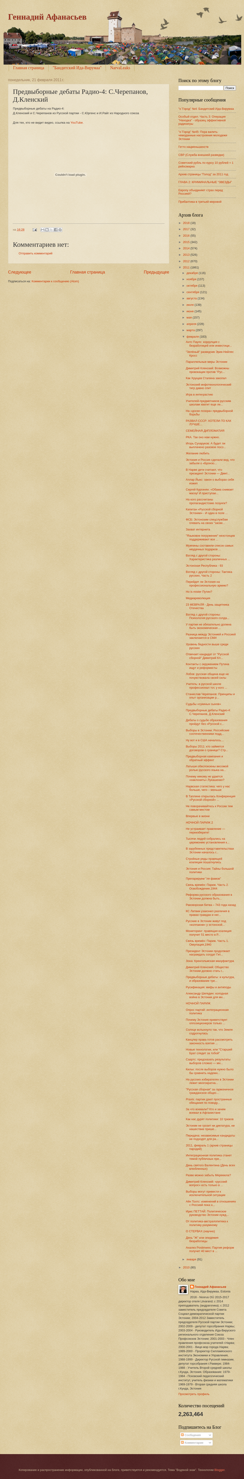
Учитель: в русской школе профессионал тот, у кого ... (206, 685)
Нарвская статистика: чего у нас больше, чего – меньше (208, 788)
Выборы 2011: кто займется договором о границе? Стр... (207, 748)
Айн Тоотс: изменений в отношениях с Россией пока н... (211, 1203)
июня (190, 311)
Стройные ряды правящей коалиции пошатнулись (204, 860)
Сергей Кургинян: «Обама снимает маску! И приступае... (210, 491)
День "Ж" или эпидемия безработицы (202, 1239)
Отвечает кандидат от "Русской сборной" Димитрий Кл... (207, 655)
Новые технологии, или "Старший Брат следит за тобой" (209, 1051)
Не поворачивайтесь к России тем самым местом (209, 807)
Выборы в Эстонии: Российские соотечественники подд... (207, 732)
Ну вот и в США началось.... (205, 740)
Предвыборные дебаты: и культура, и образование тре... (210, 978)
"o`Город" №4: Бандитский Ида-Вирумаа (206, 108)
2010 (186, 1267)
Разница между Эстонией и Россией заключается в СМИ (211, 636)
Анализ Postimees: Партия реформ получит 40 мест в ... (210, 1249)
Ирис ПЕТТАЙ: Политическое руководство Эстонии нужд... (207, 1213)
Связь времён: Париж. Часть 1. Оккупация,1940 (207, 942)
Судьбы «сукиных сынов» (203, 704)
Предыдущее (156, 272)
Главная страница (28, 67)
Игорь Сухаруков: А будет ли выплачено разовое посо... (206, 445)
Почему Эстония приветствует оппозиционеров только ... (206, 1021)
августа (192, 298)
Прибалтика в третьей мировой (199, 201)
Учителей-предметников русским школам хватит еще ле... (208, 402)
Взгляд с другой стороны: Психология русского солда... (207, 616)
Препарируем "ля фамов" (203, 878)
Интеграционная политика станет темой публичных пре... (209, 1157)
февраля (193, 336)
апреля (191, 324)
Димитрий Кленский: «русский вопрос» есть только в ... (206, 1183)
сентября (193, 292)
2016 (186, 235)
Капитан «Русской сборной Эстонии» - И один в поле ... (207, 511)
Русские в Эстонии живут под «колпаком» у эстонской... (206, 922)
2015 (186, 242)
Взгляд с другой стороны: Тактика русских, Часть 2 (209, 573)
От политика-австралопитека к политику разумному (207, 1223)
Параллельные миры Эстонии (206, 361)
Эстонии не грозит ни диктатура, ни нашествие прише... (210, 1127)
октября (192, 285)
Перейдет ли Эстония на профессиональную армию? (207, 583)
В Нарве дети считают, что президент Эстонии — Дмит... (207, 471)
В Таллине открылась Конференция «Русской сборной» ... (210, 798)
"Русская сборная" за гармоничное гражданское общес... (209, 1091)
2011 (186, 267)
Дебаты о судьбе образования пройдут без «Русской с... (206, 721)
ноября (191, 279)
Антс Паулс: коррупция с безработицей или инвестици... (209, 343)
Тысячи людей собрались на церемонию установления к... (207, 840)
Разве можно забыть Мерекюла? (208, 1175)
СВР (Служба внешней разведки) (201, 155)
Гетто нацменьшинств (193, 147)
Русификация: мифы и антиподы (208, 987)
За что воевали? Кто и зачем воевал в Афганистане (205, 1110)
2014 (186, 248)
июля (190, 305)
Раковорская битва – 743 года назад (211, 905)
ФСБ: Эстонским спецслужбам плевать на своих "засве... (207, 521)
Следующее (19, 272)
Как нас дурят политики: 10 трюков (209, 1119)
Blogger (220, 1470)
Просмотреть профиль (193, 1394)
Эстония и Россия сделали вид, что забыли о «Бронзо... (210, 461)
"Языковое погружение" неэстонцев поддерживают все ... (210, 537)
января (191, 1259)
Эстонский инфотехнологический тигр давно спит (208, 386)
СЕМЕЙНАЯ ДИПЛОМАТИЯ (205, 430)
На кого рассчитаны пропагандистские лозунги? (206, 501)
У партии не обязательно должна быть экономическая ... (208, 626)
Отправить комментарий (35, 253)
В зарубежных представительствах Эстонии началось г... (210, 850)
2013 (186, 254)
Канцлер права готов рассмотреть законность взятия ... (209, 1041)
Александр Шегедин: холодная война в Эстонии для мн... (207, 995)
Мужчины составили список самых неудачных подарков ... (209, 547)
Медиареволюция (198, 598)
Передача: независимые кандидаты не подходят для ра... (210, 1137)
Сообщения (190, 1435)
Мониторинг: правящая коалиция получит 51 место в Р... (208, 932)
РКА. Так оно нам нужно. (203, 437)
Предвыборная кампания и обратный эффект (204, 758)
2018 (186, 223)
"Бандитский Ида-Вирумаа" (77, 67)
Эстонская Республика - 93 (204, 565)
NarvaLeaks (120, 67)
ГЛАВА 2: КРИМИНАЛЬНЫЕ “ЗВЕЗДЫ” (205, 182)
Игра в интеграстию (199, 394)
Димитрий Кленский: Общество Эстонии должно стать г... (207, 968)
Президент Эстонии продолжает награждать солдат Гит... (208, 952)
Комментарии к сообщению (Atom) (55, 281)
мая (189, 317)
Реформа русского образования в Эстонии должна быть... (209, 896)
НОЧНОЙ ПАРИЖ (198, 1003)
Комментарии (192, 1442)
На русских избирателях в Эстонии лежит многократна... (210, 1081)
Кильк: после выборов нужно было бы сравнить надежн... (209, 1071)
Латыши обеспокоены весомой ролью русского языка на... (207, 768)
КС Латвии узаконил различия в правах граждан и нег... (207, 912)
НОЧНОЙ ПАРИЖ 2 (199, 822)
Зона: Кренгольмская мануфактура (210, 961)
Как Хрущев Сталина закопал (206, 378)
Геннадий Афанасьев (47, 16)
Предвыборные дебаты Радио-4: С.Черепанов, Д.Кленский (208, 711)
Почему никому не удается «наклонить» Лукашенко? (205, 778)
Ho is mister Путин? (199, 591)
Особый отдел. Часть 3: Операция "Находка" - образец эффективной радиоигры (202, 120)
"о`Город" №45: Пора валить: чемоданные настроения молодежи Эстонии (202, 135)
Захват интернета (198, 529)
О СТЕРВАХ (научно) (200, 1231)
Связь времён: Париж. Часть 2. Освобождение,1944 (207, 886)
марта (190, 330)
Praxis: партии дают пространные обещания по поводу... (209, 1101)
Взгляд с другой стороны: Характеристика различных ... (208, 557)
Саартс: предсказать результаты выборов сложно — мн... (208, 1061)
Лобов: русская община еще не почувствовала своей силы (207, 675)
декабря (192, 273)
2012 (186, 261)
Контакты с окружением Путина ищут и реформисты (207, 665)
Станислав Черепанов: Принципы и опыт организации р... (210, 695)
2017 (186, 229)
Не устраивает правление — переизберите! (205, 830)
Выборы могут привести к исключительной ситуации (205, 1193)
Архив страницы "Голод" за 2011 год (203, 174)
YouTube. (77, 122)
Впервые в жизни (197, 816)
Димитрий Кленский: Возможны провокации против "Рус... (207, 369)
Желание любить (197, 453)
